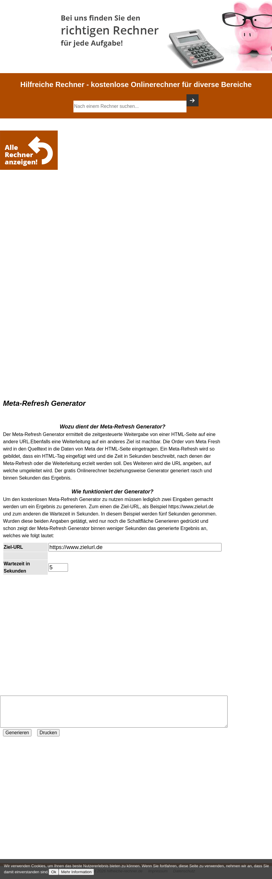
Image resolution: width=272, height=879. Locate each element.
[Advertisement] (30, 189)
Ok (53, 872)
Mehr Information (76, 872)
